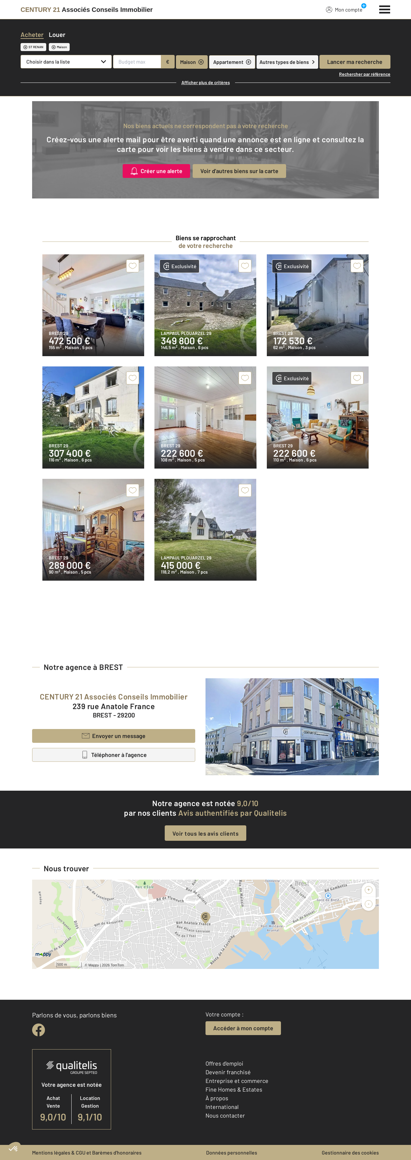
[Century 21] (87, 9)
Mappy (93, 965)
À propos (217, 1098)
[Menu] (384, 8)
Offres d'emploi (224, 1063)
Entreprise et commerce (237, 1080)
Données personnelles (231, 1152)
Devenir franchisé (228, 1072)
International (222, 1106)
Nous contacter (225, 1115)
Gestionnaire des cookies (350, 1152)
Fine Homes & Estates (234, 1089)
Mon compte (344, 9)
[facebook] (38, 1030)
